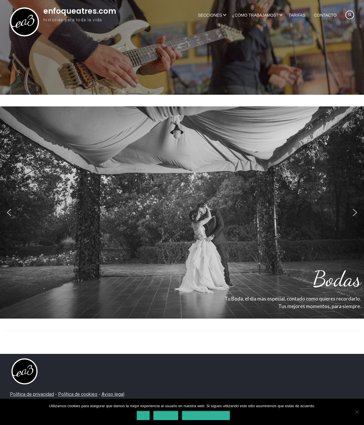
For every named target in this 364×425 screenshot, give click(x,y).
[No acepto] (357, 412)
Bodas (337, 279)
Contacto (325, 15)
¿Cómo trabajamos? (255, 15)
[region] (182, 212)
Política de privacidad (32, 394)
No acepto (165, 415)
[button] (9, 212)
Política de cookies (77, 394)
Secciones (210, 15)
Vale (143, 415)
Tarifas (296, 15)
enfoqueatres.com (79, 11)
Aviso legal (113, 394)
